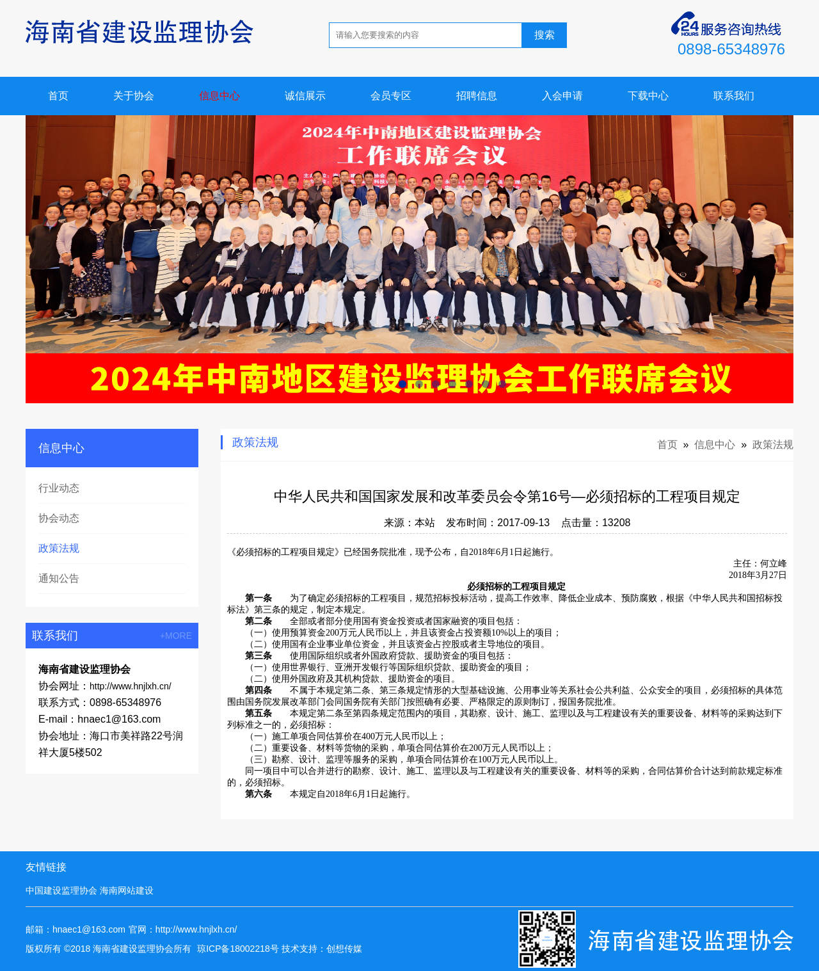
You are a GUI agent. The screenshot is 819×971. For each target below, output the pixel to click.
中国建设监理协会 (61, 890)
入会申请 (562, 95)
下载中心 (648, 95)
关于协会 (133, 95)
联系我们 (733, 95)
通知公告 (58, 578)
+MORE (176, 635)
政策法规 (58, 548)
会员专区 (390, 95)
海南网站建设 (127, 890)
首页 (58, 95)
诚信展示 (305, 95)
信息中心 (219, 95)
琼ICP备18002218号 (238, 948)
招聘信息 (476, 95)
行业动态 (58, 488)
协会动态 (58, 518)
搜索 (544, 34)
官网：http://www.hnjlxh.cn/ (183, 929)
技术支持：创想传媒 (322, 948)
